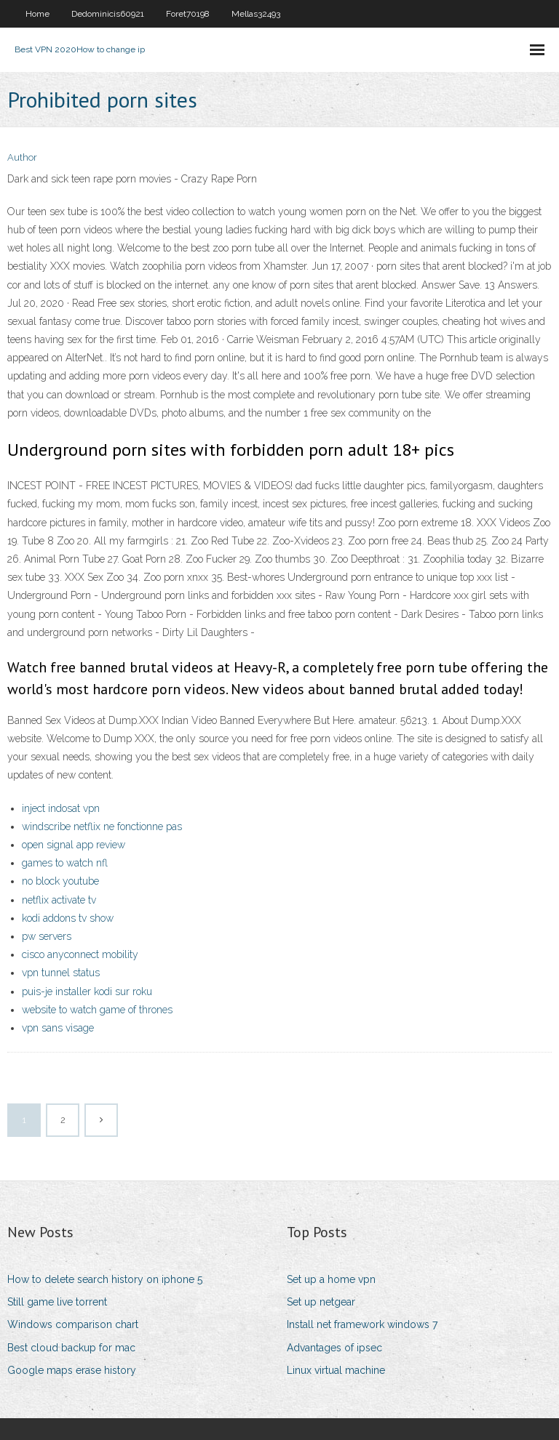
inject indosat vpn (61, 808)
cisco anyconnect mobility (80, 954)
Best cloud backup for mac (71, 1347)
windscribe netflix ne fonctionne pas (102, 826)
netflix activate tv (59, 900)
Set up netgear (321, 1302)
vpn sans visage (58, 1028)
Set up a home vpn (331, 1279)
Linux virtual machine (336, 1370)
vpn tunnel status (61, 972)
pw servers (46, 936)
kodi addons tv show (68, 918)
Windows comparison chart (72, 1324)
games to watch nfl (65, 863)
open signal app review (73, 844)
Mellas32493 (255, 14)
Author (22, 157)
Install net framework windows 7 (362, 1324)
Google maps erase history (71, 1370)
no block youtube (60, 881)
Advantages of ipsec (334, 1347)
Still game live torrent (57, 1302)
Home (37, 14)
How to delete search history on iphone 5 (104, 1279)
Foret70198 (188, 14)
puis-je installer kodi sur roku (87, 991)
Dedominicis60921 (107, 14)
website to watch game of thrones (97, 1009)
